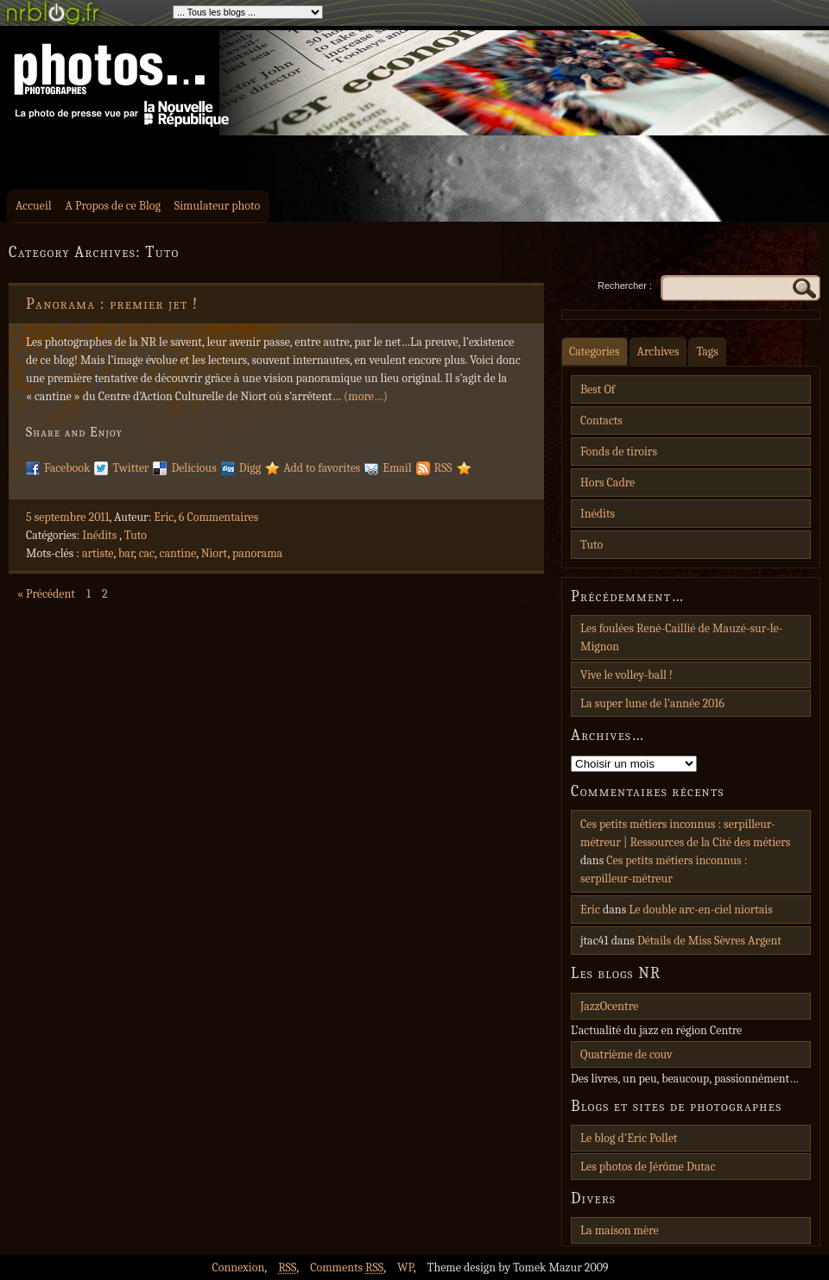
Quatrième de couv (626, 1054)
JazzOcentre (609, 1006)
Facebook (67, 468)
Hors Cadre (607, 482)
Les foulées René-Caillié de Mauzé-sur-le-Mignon (681, 637)
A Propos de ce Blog (113, 205)
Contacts (601, 420)
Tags (707, 351)
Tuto (135, 535)
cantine (178, 553)
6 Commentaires (218, 517)
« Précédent (46, 594)
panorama (257, 553)
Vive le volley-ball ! (626, 675)
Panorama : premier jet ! (112, 304)
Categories (594, 351)
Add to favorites (321, 468)
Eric (164, 517)
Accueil (34, 205)
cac (147, 553)
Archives (658, 351)
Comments (346, 1267)
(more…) (366, 396)
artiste (98, 553)
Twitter (130, 468)
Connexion (238, 1267)
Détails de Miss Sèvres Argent (709, 940)
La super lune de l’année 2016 (652, 703)
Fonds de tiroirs (618, 451)
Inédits (99, 535)
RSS (443, 468)
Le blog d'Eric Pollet (628, 1138)
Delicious (193, 468)
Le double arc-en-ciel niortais (701, 909)
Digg (250, 468)
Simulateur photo (217, 205)
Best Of (597, 389)
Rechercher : (625, 285)
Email (397, 468)
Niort (214, 553)
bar (126, 553)
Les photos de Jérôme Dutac (647, 1166)
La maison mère (619, 1230)
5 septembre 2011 (68, 517)
